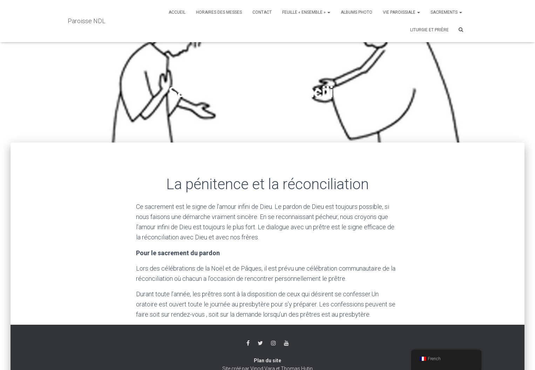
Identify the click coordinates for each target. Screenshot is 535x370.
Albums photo (356, 12)
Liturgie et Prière (429, 29)
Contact (262, 12)
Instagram (273, 343)
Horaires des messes (219, 12)
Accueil (177, 12)
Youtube (286, 343)
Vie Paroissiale (401, 12)
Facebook (248, 343)
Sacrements (446, 12)
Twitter (260, 343)
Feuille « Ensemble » (306, 12)
